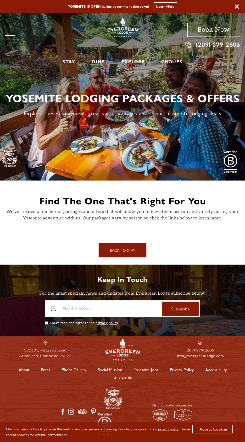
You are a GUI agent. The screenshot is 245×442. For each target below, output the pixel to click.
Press (45, 370)
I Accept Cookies (212, 429)
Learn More (165, 7)
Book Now (213, 30)
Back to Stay (122, 250)
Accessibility (216, 370)
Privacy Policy (182, 370)
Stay (68, 61)
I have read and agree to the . (84, 323)
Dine (98, 61)
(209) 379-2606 (212, 45)
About (23, 370)
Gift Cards (122, 377)
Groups (172, 61)
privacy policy (106, 323)
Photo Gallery (74, 370)
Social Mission (110, 370)
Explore (133, 61)
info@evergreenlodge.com (200, 356)
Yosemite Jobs (146, 370)
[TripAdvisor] (9, 157)
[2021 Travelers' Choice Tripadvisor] (230, 162)
